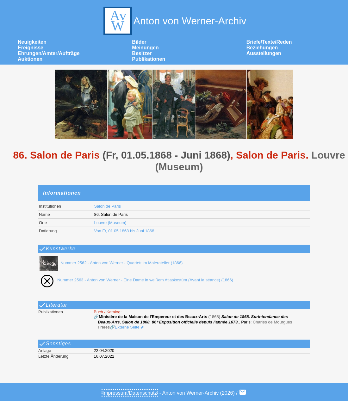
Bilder (139, 42)
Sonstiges (54, 344)
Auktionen (30, 59)
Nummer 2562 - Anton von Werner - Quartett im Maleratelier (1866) (110, 262)
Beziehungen (262, 47)
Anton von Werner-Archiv (174, 21)
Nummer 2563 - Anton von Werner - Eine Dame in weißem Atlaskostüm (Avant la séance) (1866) (135, 280)
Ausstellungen (263, 53)
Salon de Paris (107, 206)
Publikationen (148, 59)
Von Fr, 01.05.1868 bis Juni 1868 (124, 231)
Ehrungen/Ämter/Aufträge (49, 53)
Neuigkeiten (32, 42)
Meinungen (145, 47)
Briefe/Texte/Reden (269, 42)
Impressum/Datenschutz (130, 393)
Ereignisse (30, 47)
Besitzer (142, 53)
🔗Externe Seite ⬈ (127, 327)
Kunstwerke (57, 249)
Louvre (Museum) (110, 222)
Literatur (52, 305)
